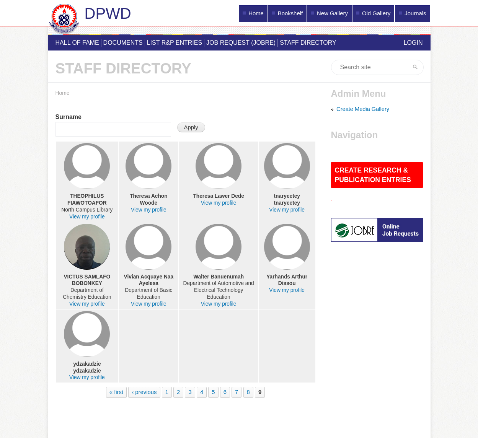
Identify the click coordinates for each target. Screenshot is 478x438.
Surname (68, 117)
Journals (415, 13)
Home (256, 13)
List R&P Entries (174, 42)
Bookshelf (290, 13)
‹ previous (144, 392)
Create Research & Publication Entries (373, 175)
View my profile (87, 217)
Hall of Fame (77, 42)
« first (116, 392)
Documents (123, 42)
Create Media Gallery (362, 109)
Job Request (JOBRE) (241, 42)
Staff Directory (308, 42)
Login (413, 42)
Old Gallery (376, 13)
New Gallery (332, 13)
